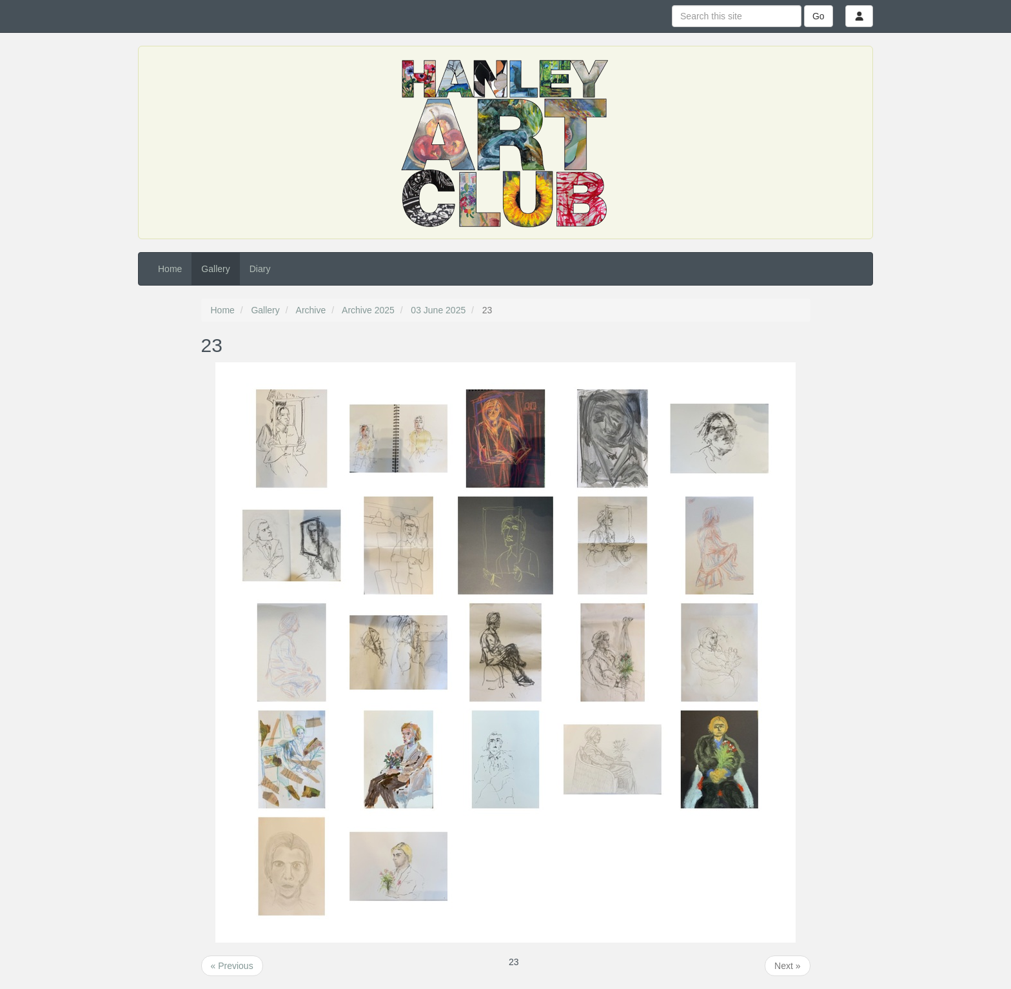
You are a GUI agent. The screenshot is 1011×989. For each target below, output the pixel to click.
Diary (260, 269)
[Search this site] (736, 16)
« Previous (232, 966)
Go (818, 16)
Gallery (215, 269)
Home (170, 269)
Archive (311, 310)
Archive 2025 (368, 310)
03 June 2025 (438, 310)
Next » (787, 966)
